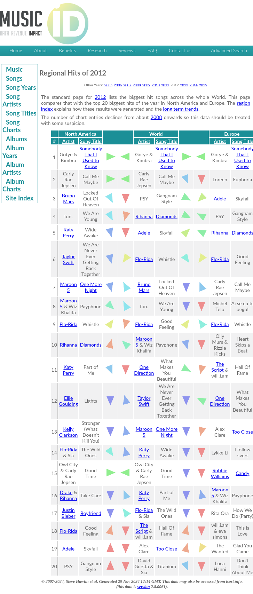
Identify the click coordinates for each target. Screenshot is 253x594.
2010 (156, 85)
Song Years (21, 87)
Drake (66, 492)
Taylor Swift (68, 259)
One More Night (91, 287)
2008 (137, 85)
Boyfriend (90, 513)
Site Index (19, 198)
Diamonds (166, 216)
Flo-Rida (144, 259)
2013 (184, 85)
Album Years (13, 151)
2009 (146, 85)
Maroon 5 (68, 287)
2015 (203, 85)
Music (14, 69)
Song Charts (11, 126)
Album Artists (13, 168)
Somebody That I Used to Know (90, 157)
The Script (217, 367)
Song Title (91, 141)
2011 (165, 85)
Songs (14, 78)
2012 (100, 97)
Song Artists (11, 100)
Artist (68, 141)
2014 (194, 85)
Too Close (242, 432)
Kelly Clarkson (68, 432)
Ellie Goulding (68, 401)
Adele (220, 198)
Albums (16, 139)
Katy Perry (68, 232)
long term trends (180, 109)
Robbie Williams (220, 473)
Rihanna (143, 216)
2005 (108, 85)
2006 (118, 85)
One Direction (144, 370)
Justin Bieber (69, 513)
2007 (127, 85)
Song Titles (21, 113)
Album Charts (13, 185)
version (143, 586)
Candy (242, 473)
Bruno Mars (68, 198)
